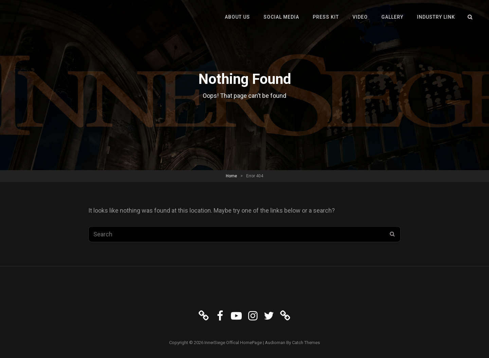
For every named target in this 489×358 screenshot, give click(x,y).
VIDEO (360, 17)
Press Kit (326, 17)
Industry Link (436, 17)
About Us (237, 17)
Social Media (281, 17)
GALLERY (392, 17)
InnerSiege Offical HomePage (233, 342)
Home (231, 176)
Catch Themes (306, 342)
